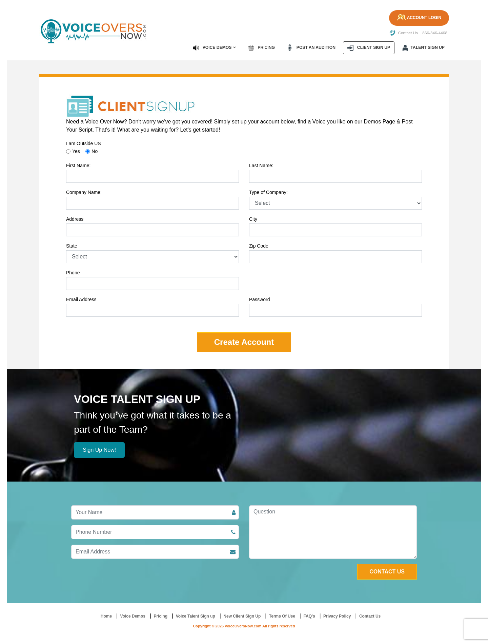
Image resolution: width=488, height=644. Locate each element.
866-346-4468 (434, 33)
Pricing (263, 47)
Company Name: (84, 192)
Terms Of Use (282, 615)
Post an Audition (312, 47)
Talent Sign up (424, 47)
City (253, 218)
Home (106, 615)
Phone (73, 272)
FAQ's (309, 615)
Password (259, 299)
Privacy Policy (337, 615)
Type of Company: (268, 192)
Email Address (81, 299)
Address (74, 218)
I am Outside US (83, 143)
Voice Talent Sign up (195, 615)
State (71, 245)
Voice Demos (214, 47)
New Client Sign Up (242, 615)
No (95, 151)
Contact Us (403, 33)
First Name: (78, 165)
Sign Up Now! (99, 449)
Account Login (418, 18)
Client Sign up (369, 47)
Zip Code (258, 245)
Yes (76, 151)
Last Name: (261, 165)
